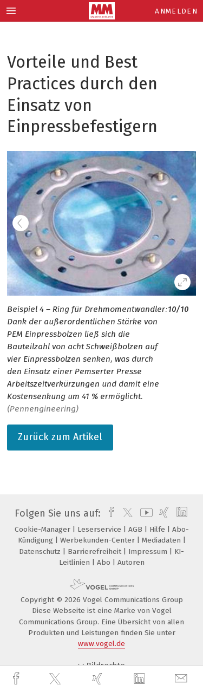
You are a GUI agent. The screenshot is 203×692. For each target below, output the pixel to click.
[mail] (182, 678)
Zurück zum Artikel (60, 437)
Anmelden (176, 11)
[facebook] (17, 678)
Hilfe (158, 529)
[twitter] (56, 679)
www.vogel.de (101, 643)
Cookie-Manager (44, 529)
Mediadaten (162, 540)
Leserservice (100, 529)
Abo (105, 562)
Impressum (148, 551)
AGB (136, 529)
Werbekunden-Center (98, 540)
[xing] (98, 679)
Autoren (131, 562)
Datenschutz (41, 551)
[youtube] (144, 513)
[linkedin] (141, 679)
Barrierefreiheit (95, 551)
